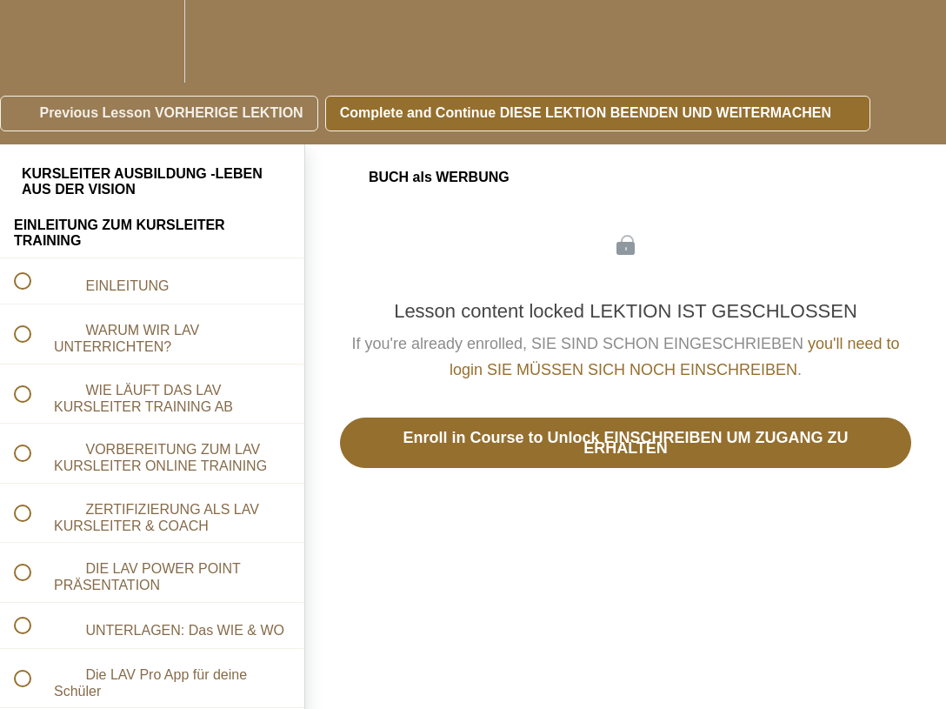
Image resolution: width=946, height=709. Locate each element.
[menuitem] (152, 41)
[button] (32, 41)
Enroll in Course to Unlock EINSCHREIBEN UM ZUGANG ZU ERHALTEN (625, 443)
